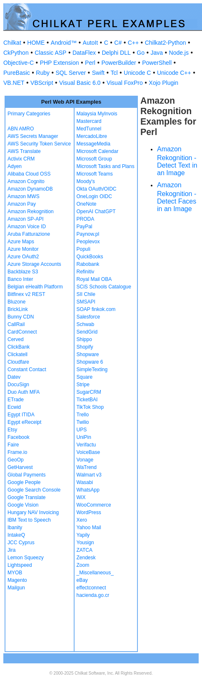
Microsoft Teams (95, 174)
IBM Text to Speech (29, 520)
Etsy (12, 430)
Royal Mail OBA (94, 279)
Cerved (15, 339)
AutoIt (90, 42)
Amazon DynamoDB (30, 189)
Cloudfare (18, 362)
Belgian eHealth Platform (35, 287)
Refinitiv (86, 272)
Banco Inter (20, 279)
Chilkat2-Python (165, 42)
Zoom (83, 565)
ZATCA (84, 550)
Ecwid (14, 407)
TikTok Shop (90, 407)
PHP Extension (59, 62)
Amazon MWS (23, 196)
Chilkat (12, 42)
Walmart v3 (89, 475)
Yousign (85, 542)
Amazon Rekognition (30, 211)
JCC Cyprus (21, 542)
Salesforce (88, 317)
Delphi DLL (116, 52)
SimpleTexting (92, 369)
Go (141, 52)
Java (156, 52)
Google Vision (23, 505)
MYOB (14, 573)
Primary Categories (28, 114)
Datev (13, 377)
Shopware (88, 354)
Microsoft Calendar (98, 151)
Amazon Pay (21, 204)
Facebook (18, 437)
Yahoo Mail (89, 527)
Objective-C (18, 62)
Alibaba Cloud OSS (28, 174)
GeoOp (15, 460)
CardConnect (22, 332)
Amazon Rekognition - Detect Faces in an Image (176, 196)
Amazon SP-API (25, 219)
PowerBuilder (118, 62)
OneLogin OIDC (94, 196)
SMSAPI (86, 302)
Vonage (85, 460)
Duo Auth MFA (23, 392)
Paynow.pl (88, 234)
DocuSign (18, 384)
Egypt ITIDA (21, 415)
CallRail (16, 324)
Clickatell (17, 354)
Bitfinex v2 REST (26, 294)
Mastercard (89, 121)
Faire (13, 445)
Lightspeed (19, 565)
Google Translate (26, 497)
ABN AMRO (20, 129)
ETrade (15, 400)
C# (118, 42)
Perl (90, 62)
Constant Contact (26, 369)
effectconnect (91, 588)
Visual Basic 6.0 (79, 82)
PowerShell (157, 62)
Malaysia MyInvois (97, 114)
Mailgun (16, 588)
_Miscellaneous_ (95, 573)
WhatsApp (88, 490)
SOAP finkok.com (96, 309)
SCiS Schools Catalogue (104, 287)
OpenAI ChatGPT (96, 211)
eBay (82, 580)
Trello (83, 415)
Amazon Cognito (26, 181)
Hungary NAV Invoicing (33, 512)
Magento (17, 580)
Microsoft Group (94, 159)
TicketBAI (87, 400)
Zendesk (86, 558)
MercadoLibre (92, 136)
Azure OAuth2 (23, 257)
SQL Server (71, 72)
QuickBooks (90, 257)
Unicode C (137, 72)
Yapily (83, 535)
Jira (11, 550)
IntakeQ (16, 535)
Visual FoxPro (125, 82)
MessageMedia (93, 144)
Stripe (83, 384)
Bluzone (16, 302)
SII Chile (86, 294)
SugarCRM (89, 392)
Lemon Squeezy (25, 558)
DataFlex (84, 52)
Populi (83, 249)
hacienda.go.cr (93, 595)
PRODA (86, 219)
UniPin (84, 437)
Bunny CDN (20, 317)
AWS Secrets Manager (32, 136)
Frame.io (17, 452)
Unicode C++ (174, 72)
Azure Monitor (23, 249)
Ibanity (14, 527)
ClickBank (18, 347)
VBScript (41, 82)
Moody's (86, 181)
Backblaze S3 (22, 272)
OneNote (87, 204)
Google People (23, 482)
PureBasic (16, 72)
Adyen (14, 166)
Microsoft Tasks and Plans (106, 166)
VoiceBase (88, 452)
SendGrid (87, 332)
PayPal (84, 226)
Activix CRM (21, 159)
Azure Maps (20, 242)
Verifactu (86, 445)
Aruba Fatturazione (28, 234)
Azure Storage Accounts (34, 264)
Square (85, 377)
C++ (133, 42)
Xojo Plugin (163, 82)
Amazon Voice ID (26, 226)
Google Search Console (33, 490)
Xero (82, 520)
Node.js (179, 52)
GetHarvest (20, 467)
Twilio (83, 422)
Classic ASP (50, 52)
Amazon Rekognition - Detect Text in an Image (177, 160)
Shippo (84, 339)
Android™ (64, 42)
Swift (98, 72)
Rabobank (88, 264)
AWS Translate (24, 151)
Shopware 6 (90, 362)
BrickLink (17, 309)
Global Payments (26, 475)
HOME (36, 42)
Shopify (85, 347)
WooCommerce (94, 505)
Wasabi (85, 482)
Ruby (43, 72)
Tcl (113, 72)
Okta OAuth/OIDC (97, 189)
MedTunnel (89, 129)
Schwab (86, 324)
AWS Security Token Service (39, 144)
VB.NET (14, 82)
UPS (82, 430)
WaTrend (87, 467)
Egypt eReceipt (24, 422)
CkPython (16, 52)
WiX (81, 497)
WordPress (89, 512)
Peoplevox (88, 242)
